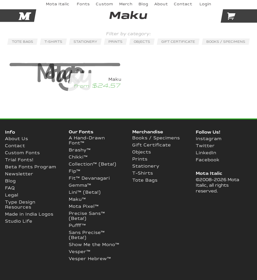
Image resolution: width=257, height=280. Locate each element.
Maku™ (77, 199)
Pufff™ (77, 225)
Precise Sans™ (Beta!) (87, 216)
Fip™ (75, 171)
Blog (10, 181)
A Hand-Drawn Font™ (87, 141)
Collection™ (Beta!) (92, 164)
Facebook (208, 160)
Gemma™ (80, 185)
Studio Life (18, 221)
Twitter (205, 145)
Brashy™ (80, 150)
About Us (16, 138)
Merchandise (147, 132)
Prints (140, 159)
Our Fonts (81, 132)
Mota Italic (209, 173)
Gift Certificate (151, 145)
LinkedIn (206, 152)
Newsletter (19, 174)
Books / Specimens (156, 138)
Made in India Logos (29, 214)
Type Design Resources (20, 205)
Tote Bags (145, 180)
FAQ (10, 188)
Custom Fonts (22, 152)
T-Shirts (142, 173)
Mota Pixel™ (84, 206)
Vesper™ (80, 251)
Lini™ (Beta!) (85, 192)
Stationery (145, 166)
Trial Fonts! (19, 160)
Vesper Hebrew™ (90, 258)
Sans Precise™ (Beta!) (87, 235)
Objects (141, 152)
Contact (15, 145)
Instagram (209, 138)
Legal (11, 195)
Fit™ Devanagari (89, 178)
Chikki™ (78, 157)
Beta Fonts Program (30, 167)
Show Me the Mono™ (94, 244)
